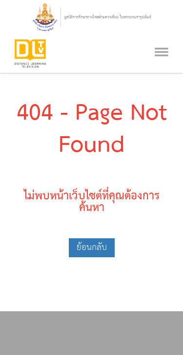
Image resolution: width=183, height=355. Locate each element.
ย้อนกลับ (92, 247)
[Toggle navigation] (161, 40)
